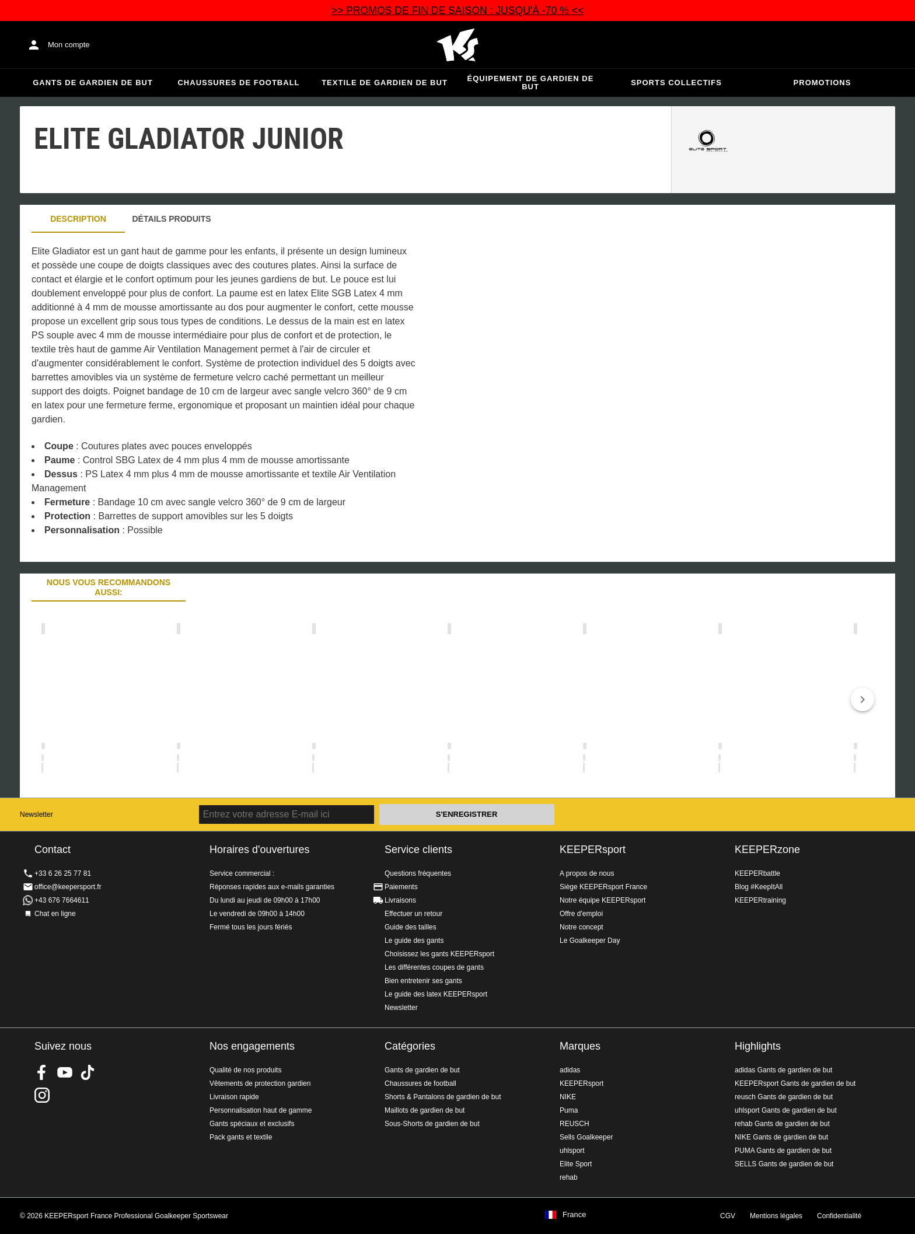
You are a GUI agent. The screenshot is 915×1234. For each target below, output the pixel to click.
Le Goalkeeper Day (590, 940)
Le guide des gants (414, 940)
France (574, 1215)
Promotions (822, 82)
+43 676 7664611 (61, 900)
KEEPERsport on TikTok (87, 1072)
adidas (570, 1070)
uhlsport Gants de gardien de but (786, 1110)
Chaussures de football (238, 82)
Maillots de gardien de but (425, 1110)
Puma (569, 1110)
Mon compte (69, 44)
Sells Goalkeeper (586, 1137)
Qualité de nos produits (245, 1070)
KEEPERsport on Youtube (64, 1072)
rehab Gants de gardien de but (782, 1124)
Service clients (418, 849)
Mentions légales (776, 1216)
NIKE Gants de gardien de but (781, 1137)
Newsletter (36, 814)
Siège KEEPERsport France (603, 887)
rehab (569, 1177)
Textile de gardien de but (385, 82)
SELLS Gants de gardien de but (784, 1164)
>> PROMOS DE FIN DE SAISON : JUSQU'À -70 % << (457, 10)
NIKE (568, 1097)
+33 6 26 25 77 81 (62, 873)
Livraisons (400, 900)
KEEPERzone (767, 849)
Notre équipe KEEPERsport (602, 900)
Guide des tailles (410, 927)
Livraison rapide (234, 1097)
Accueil (457, 45)
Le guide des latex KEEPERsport (436, 994)
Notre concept (581, 927)
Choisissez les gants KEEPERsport (439, 954)
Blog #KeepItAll (759, 887)
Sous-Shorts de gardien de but (432, 1124)
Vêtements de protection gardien (259, 1083)
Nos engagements (252, 1046)
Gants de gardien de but (93, 82)
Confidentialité (839, 1216)
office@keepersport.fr (68, 887)
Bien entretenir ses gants (423, 981)
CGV (727, 1216)
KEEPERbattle (757, 873)
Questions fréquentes (418, 873)
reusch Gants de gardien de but (784, 1097)
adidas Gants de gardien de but (783, 1070)
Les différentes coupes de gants (434, 967)
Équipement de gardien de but (530, 82)
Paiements (401, 887)
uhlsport (572, 1150)
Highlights (758, 1046)
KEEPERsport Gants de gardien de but (795, 1083)
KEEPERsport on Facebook (42, 1072)
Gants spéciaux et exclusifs (251, 1124)
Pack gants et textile (240, 1137)
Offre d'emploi (581, 914)
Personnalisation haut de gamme (260, 1110)
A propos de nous (587, 873)
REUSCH (574, 1124)
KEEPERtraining (760, 900)
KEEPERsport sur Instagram (42, 1095)
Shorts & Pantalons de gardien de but (443, 1097)
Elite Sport (576, 1164)
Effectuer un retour (413, 914)
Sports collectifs (676, 82)
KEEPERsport (593, 849)
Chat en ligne (55, 914)
